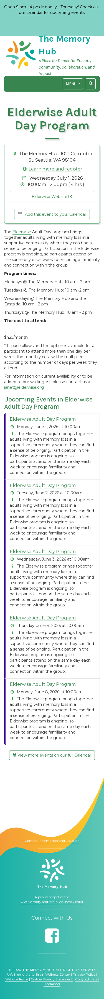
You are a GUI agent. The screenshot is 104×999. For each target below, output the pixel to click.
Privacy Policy (84, 974)
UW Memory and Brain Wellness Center (52, 902)
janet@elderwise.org (24, 387)
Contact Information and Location (52, 841)
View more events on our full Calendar (52, 755)
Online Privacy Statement (52, 979)
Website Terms (16, 979)
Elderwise (21, 231)
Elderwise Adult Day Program (43, 419)
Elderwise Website (52, 196)
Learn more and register (55, 169)
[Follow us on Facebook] (52, 935)
